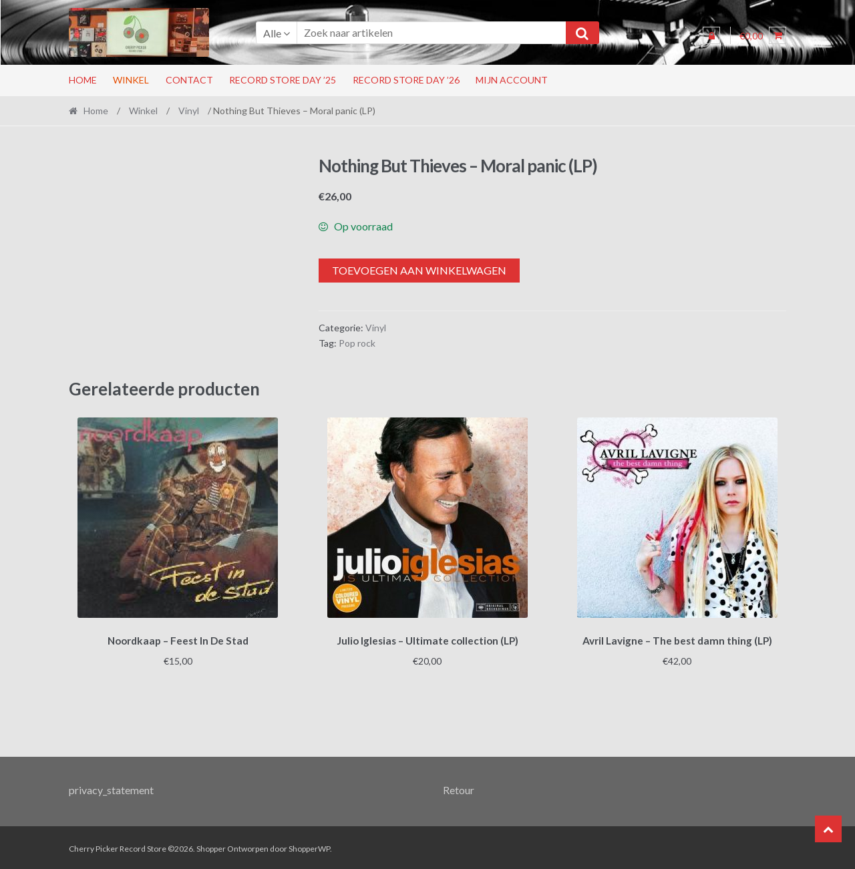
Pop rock (357, 343)
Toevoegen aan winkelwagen (419, 270)
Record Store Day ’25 (282, 79)
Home (83, 79)
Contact (189, 79)
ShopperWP (309, 847)
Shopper (211, 847)
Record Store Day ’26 (406, 79)
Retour (458, 787)
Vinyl (188, 110)
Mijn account (512, 79)
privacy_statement (111, 787)
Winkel (131, 79)
